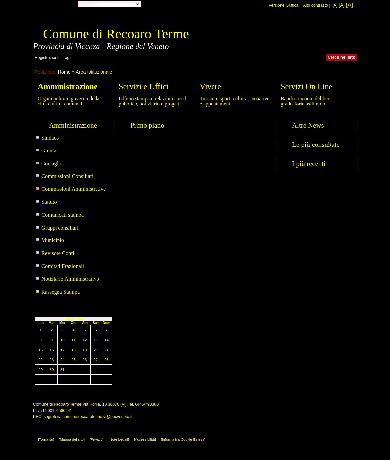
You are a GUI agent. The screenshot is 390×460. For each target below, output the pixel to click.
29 (40, 370)
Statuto (49, 202)
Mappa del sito (72, 439)
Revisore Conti (57, 253)
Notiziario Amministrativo (70, 279)
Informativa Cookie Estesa (183, 439)
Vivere (210, 86)
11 (73, 340)
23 (52, 360)
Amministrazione (68, 86)
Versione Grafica (283, 5)
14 (106, 340)
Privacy (96, 439)
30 (52, 370)
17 (62, 350)
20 (96, 350)
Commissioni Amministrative (73, 189)
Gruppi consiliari (60, 228)
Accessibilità (145, 439)
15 (40, 350)
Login (68, 57)
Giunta (48, 150)
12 (85, 340)
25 (73, 360)
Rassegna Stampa (60, 292)
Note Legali (118, 439)
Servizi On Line (306, 86)
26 (85, 360)
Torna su (46, 439)
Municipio (52, 240)
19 (85, 350)
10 (62, 340)
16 (52, 350)
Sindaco (50, 138)
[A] (334, 5)
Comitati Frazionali (62, 266)
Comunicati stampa (62, 215)
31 (62, 370)
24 (62, 360)
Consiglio (51, 163)
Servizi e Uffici (143, 86)
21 (106, 350)
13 (96, 340)
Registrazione (47, 57)
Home (64, 72)
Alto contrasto (315, 5)
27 (96, 360)
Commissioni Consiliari (67, 176)
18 (73, 350)
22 (40, 360)
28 (106, 360)
